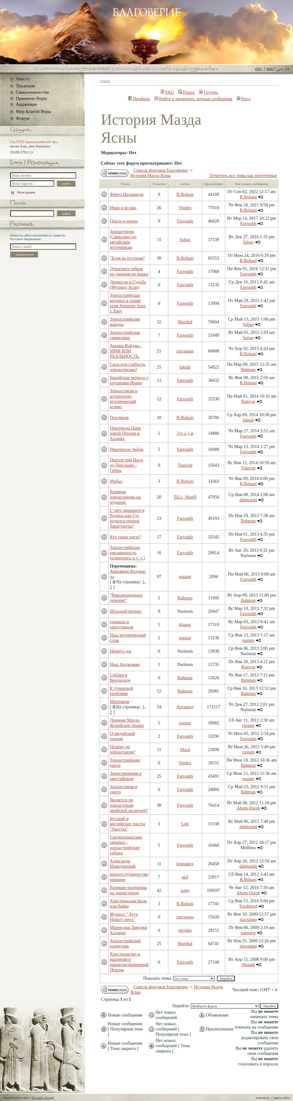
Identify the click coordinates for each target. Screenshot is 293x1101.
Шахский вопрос (126, 611)
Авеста (23, 78)
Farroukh (185, 220)
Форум (22, 118)
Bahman (248, 369)
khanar (185, 624)
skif (185, 876)
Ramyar (248, 401)
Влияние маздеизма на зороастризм (128, 890)
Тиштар (185, 465)
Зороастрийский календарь (125, 943)
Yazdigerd (248, 906)
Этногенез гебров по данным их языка (129, 271)
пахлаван (185, 350)
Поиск (186, 92)
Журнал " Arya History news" (124, 917)
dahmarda (248, 499)
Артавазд (185, 706)
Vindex (185, 207)
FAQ (167, 92)
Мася (185, 749)
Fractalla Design (43, 1097)
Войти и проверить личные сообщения (193, 98)
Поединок (119, 417)
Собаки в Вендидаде (120, 677)
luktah (185, 367)
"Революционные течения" (126, 598)
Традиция (25, 85)
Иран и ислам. (123, 207)
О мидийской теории (122, 736)
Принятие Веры (31, 98)
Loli (185, 823)
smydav (185, 930)
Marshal (185, 321)
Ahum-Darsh (248, 807)
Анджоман (26, 104)
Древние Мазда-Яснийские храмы (127, 723)
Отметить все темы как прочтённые (243, 175)
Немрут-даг (121, 651)
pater (185, 890)
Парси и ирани (124, 220)
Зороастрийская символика (125, 335)
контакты (262, 1097)
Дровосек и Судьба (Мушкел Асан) (128, 284)
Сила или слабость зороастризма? (127, 367)
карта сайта (282, 1097)
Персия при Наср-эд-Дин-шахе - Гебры (127, 465)
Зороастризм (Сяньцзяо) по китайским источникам (123, 239)
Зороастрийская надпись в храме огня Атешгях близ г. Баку (127, 303)
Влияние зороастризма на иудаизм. (125, 497)
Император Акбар (127, 449)
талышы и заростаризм (121, 624)
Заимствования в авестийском (125, 776)
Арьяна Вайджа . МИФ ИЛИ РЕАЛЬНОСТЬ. (126, 351)
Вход (244, 98)
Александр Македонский (123, 863)
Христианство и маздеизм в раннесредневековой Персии (129, 962)
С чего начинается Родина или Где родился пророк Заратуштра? (127, 518)
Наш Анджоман (125, 664)
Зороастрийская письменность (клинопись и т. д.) (127, 552)
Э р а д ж (185, 433)
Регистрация (22, 192)
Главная (105, 81)
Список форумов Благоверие (161, 170)
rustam (185, 576)
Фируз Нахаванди (126, 194)
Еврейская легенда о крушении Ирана (129, 380)
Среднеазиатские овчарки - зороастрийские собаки (126, 845)
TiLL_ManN (185, 496)
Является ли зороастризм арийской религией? (129, 805)
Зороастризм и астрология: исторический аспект (123, 398)
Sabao (184, 239)
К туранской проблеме (121, 691)
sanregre (248, 932)
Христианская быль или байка (128, 903)
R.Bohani (185, 194)
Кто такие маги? (125, 536)
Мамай (248, 964)
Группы (208, 92)
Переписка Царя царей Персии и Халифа (125, 433)
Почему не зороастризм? (122, 749)
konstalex (185, 863)
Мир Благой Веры (33, 111)
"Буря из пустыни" (127, 258)
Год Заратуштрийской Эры (34, 142)
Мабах (116, 481)
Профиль (139, 98)
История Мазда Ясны (150, 175)
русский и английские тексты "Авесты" (127, 823)
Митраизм (119, 701)
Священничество (32, 92)
